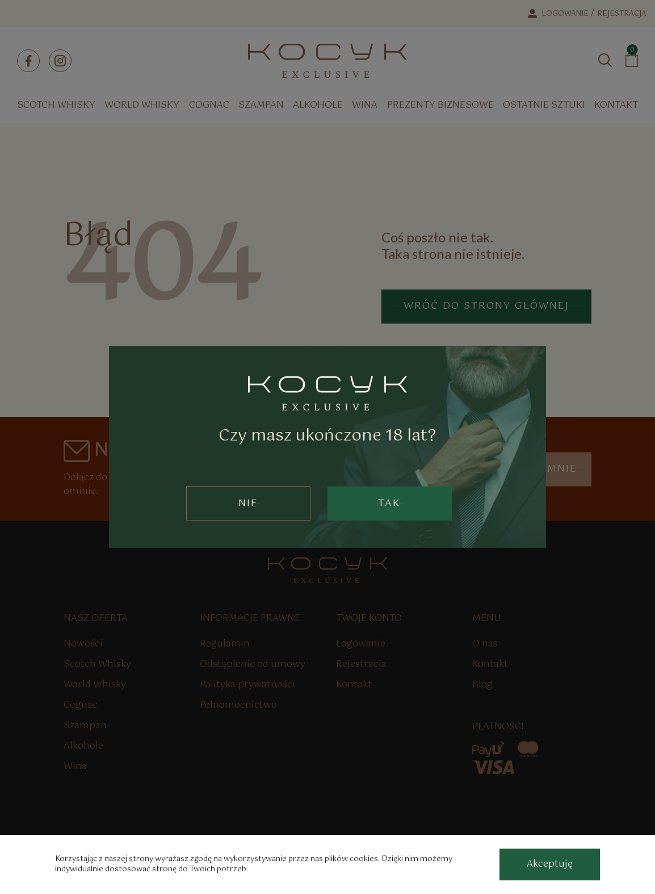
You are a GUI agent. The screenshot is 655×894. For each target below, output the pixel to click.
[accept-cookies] (549, 864)
